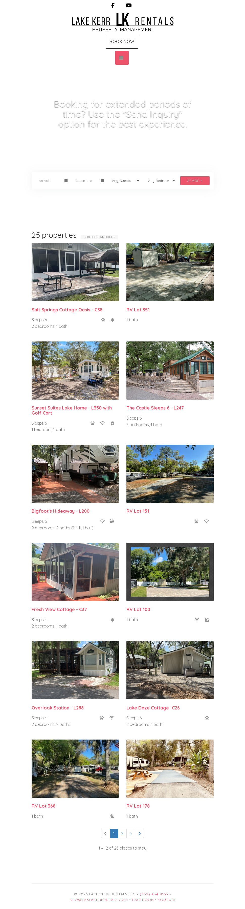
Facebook (143, 899)
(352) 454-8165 (154, 894)
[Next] (139, 833)
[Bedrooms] (160, 180)
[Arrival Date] (49, 180)
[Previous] (105, 833)
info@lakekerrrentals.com (98, 899)
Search (195, 180)
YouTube (167, 899)
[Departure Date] (85, 180)
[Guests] (124, 180)
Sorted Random (99, 237)
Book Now (122, 41)
